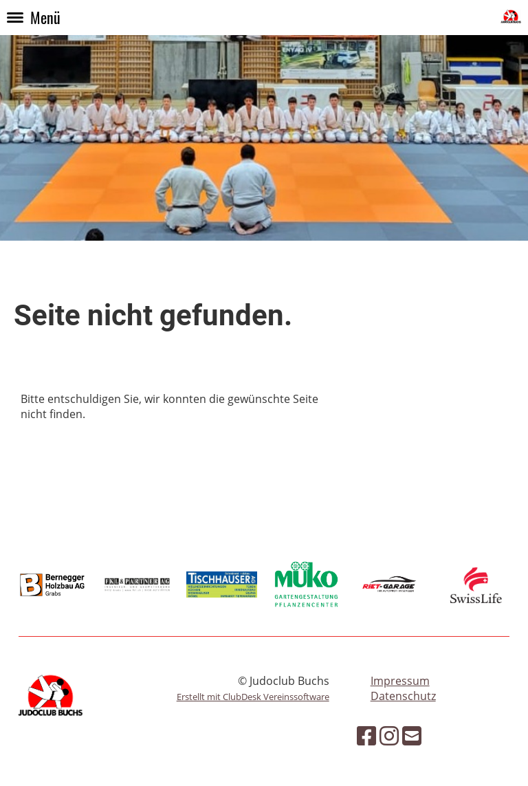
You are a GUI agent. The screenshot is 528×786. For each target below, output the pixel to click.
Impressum (400, 680)
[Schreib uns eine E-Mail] (411, 735)
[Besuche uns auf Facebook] (366, 735)
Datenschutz (403, 695)
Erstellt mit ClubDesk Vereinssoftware (253, 696)
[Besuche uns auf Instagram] (389, 735)
